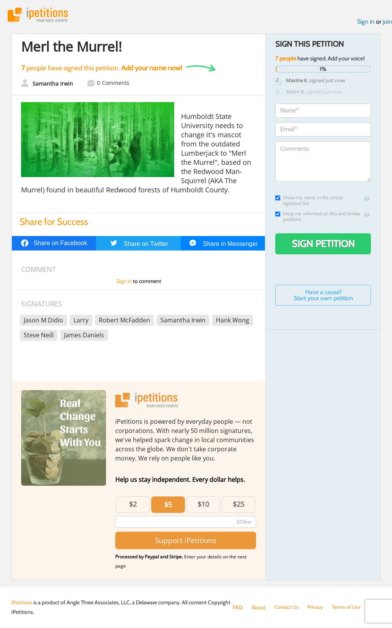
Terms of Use (348, 607)
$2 (133, 504)
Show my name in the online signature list (309, 201)
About (259, 607)
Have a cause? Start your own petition (323, 296)
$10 (203, 504)
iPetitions (39, 15)
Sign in (365, 22)
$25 (238, 504)
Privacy (317, 607)
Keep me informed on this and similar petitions (317, 217)
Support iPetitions (185, 541)
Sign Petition (323, 244)
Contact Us (287, 607)
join (387, 22)
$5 (168, 505)
